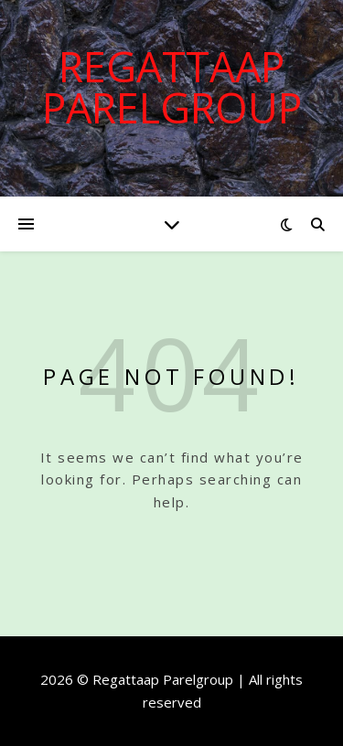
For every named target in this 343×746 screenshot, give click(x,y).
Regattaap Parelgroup (172, 87)
